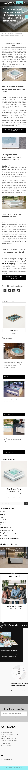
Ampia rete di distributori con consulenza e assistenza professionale (14, 609)
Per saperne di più (8, 376)
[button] (12, 333)
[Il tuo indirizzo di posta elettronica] (12, 714)
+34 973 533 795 (7, 732)
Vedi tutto (14, 573)
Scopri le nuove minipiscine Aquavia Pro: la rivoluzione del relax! (12, 439)
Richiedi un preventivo (19, 3)
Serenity (10, 56)
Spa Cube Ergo (14, 489)
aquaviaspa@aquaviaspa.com (11, 734)
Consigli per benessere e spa (14, 43)
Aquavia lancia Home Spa (11, 400)
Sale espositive (14, 606)
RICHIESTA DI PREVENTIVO (14, 768)
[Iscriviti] (25, 714)
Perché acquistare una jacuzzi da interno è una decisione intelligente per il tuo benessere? (13, 363)
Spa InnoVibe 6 (14, 330)
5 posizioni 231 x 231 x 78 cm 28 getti (14, 493)
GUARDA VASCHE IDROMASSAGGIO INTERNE (14, 130)
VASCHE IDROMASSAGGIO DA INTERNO (14, 277)
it (25, 3)
